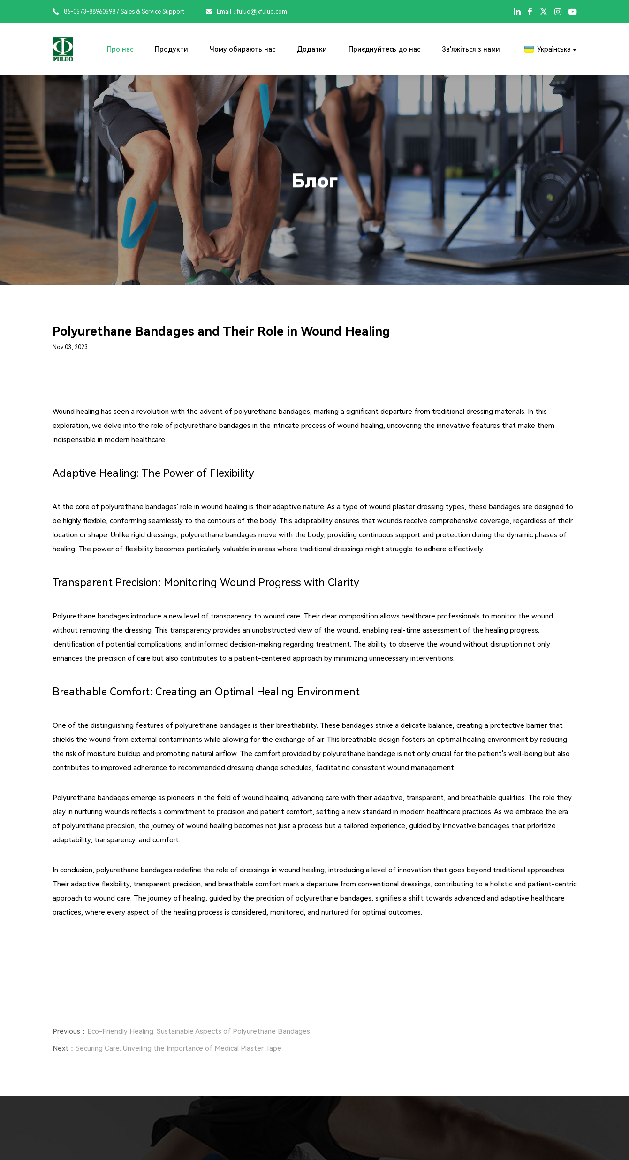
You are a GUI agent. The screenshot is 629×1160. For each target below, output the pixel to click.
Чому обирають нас (242, 49)
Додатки (312, 49)
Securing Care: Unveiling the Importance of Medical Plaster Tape (178, 1048)
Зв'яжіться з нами (471, 49)
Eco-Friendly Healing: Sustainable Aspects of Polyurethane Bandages (198, 1031)
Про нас (120, 49)
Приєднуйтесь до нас (384, 49)
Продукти (171, 49)
